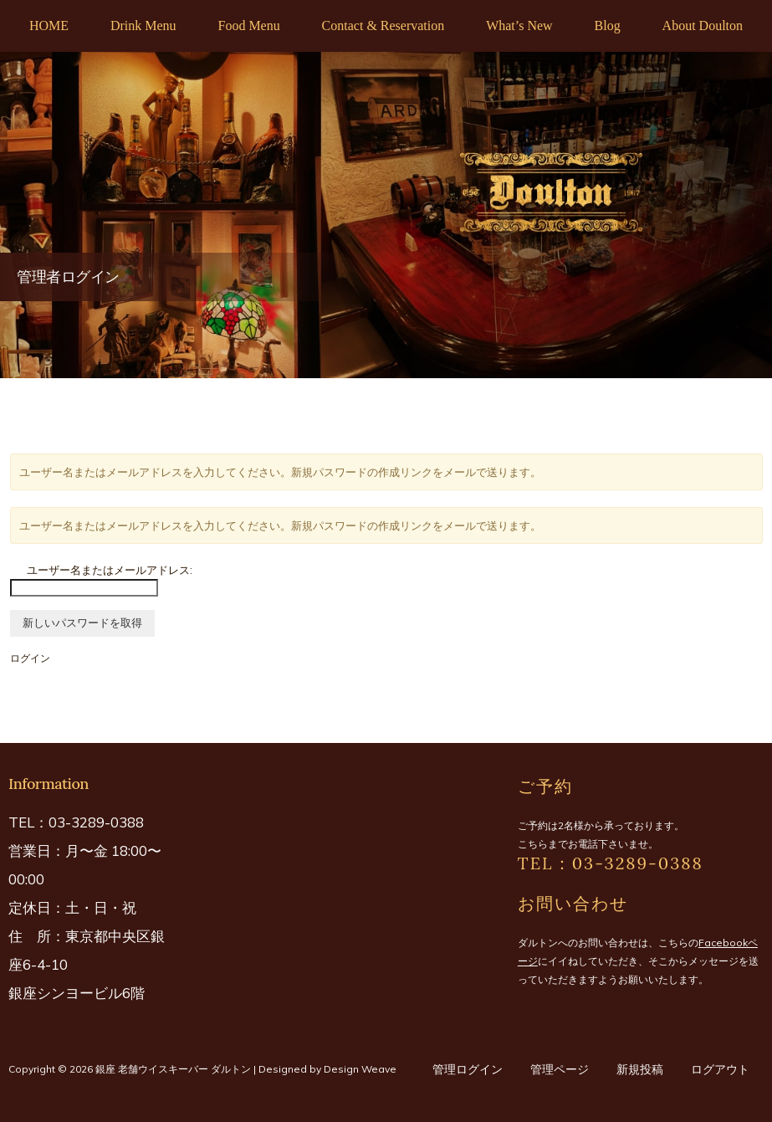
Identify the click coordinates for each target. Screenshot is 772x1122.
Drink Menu (143, 25)
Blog (608, 25)
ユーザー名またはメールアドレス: (109, 569)
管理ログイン (467, 1069)
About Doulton (702, 25)
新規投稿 (639, 1069)
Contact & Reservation (383, 25)
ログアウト (720, 1069)
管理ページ (559, 1069)
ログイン (30, 658)
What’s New (519, 25)
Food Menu (248, 25)
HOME (49, 25)
